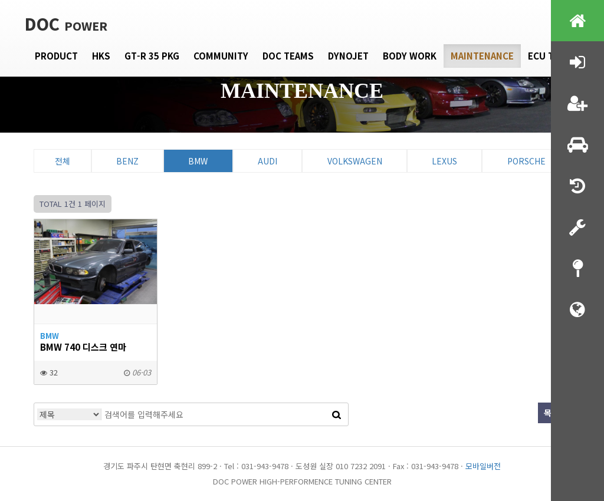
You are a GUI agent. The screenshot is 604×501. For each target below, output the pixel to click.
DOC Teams (288, 56)
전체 (62, 161)
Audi (267, 161)
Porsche (526, 161)
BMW (198, 161)
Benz (127, 161)
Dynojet (348, 56)
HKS (101, 56)
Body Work (409, 56)
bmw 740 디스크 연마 (83, 346)
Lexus (444, 161)
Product (56, 56)
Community (220, 56)
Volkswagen (354, 161)
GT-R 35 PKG (151, 56)
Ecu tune (550, 56)
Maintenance (482, 56)
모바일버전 (483, 466)
